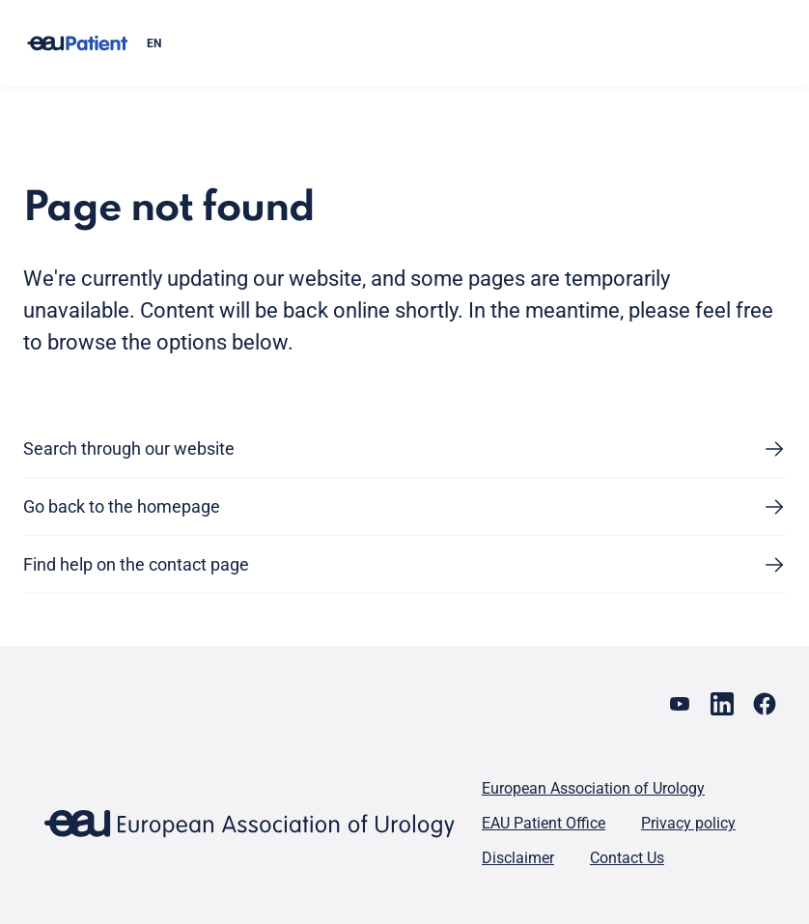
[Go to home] (77, 44)
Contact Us (627, 858)
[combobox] (458, 43)
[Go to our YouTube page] (679, 703)
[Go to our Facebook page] (764, 703)
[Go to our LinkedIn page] (722, 703)
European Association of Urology (593, 788)
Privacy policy (688, 823)
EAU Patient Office (543, 823)
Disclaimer (518, 858)
